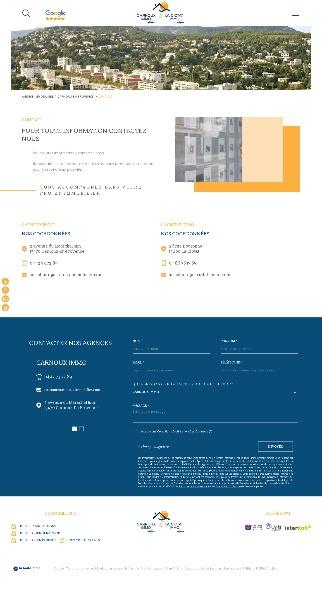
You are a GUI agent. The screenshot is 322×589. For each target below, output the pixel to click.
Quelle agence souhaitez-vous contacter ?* (183, 384)
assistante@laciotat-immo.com (199, 274)
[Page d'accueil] (161, 13)
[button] (74, 429)
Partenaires (232, 568)
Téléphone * (231, 362)
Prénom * (229, 341)
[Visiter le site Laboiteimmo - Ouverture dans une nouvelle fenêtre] (27, 569)
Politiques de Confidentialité (194, 486)
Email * (138, 362)
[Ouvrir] (26, 13)
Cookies (272, 568)
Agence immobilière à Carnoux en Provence (58, 96)
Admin (216, 568)
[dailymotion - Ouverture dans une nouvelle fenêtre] (5, 307)
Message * (141, 405)
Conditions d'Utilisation (228, 486)
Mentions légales (197, 568)
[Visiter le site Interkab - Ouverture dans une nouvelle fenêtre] (298, 527)
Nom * (138, 341)
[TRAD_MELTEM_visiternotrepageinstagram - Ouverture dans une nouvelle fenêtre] (5, 298)
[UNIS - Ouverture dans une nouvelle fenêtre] (273, 527)
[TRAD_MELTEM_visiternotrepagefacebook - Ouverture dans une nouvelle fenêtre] (5, 281)
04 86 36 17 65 (182, 263)
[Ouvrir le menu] (296, 13)
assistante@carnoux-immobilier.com (66, 274)
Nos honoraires (152, 568)
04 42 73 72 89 (44, 263)
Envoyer (275, 447)
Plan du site (174, 568)
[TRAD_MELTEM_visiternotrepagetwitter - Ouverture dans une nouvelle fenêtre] (5, 290)
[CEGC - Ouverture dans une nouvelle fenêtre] (253, 527)
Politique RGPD (253, 568)
